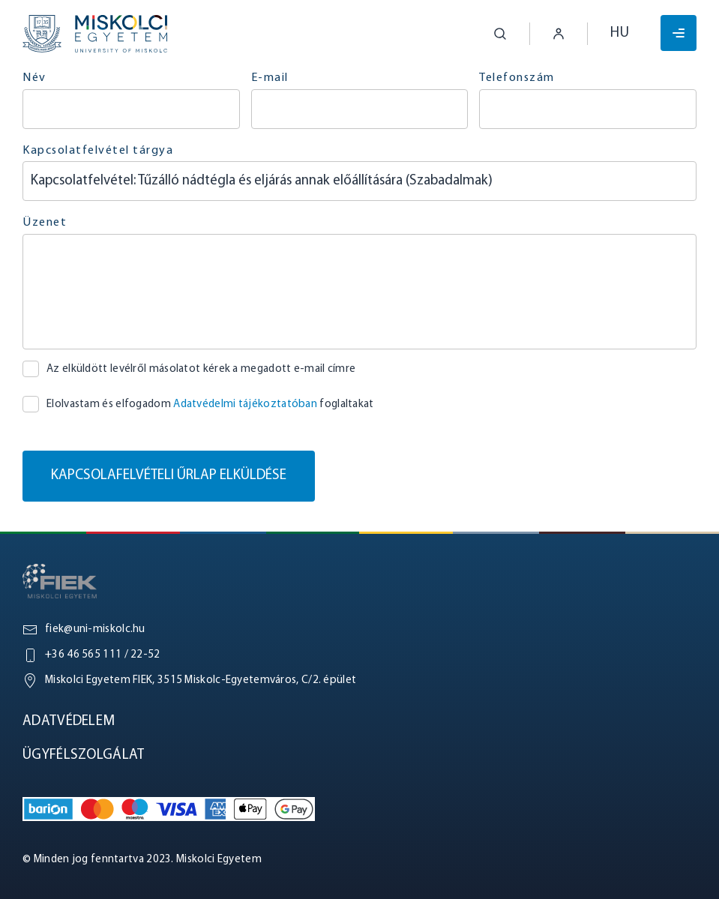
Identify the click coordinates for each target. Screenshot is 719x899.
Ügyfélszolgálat (83, 755)
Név (34, 78)
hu (619, 33)
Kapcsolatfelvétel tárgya (97, 151)
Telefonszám (517, 78)
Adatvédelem (68, 722)
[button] (488, 33)
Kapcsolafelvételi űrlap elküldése (168, 476)
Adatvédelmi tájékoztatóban (245, 404)
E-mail (270, 78)
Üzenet (44, 223)
